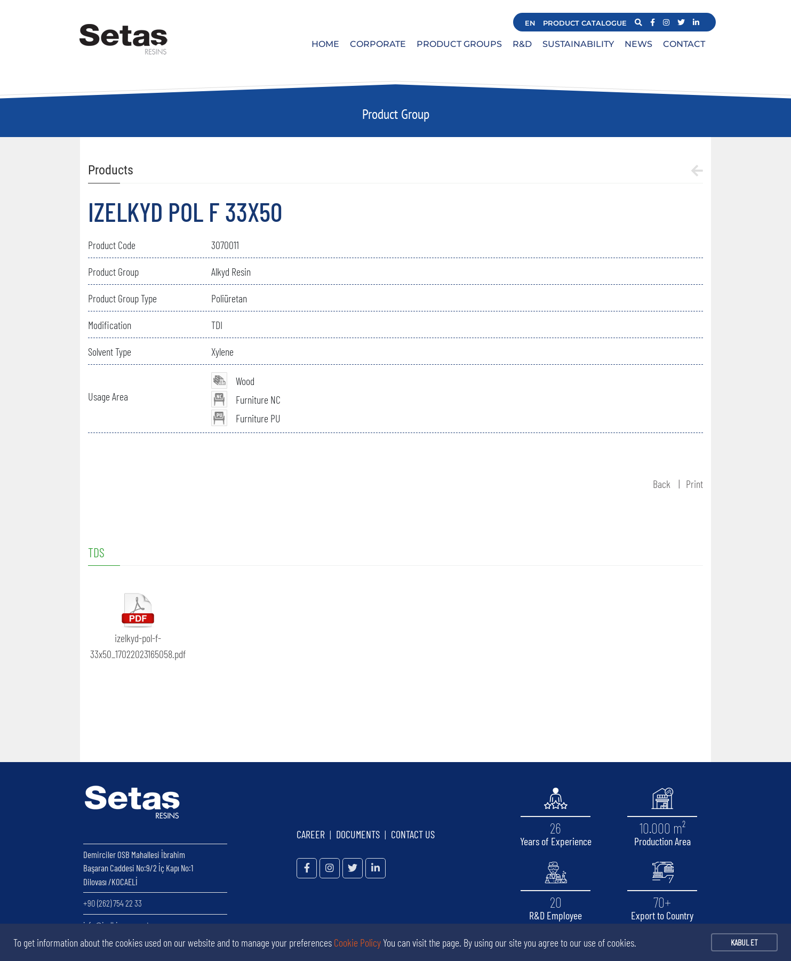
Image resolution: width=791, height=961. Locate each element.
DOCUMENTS (358, 834)
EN (530, 23)
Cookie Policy (357, 942)
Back (661, 483)
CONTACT (684, 44)
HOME (325, 44)
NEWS (638, 44)
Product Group (395, 114)
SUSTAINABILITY (578, 44)
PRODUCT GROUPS (459, 44)
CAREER (311, 834)
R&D (522, 44)
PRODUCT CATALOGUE (585, 23)
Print (694, 483)
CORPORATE (378, 44)
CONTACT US (413, 834)
